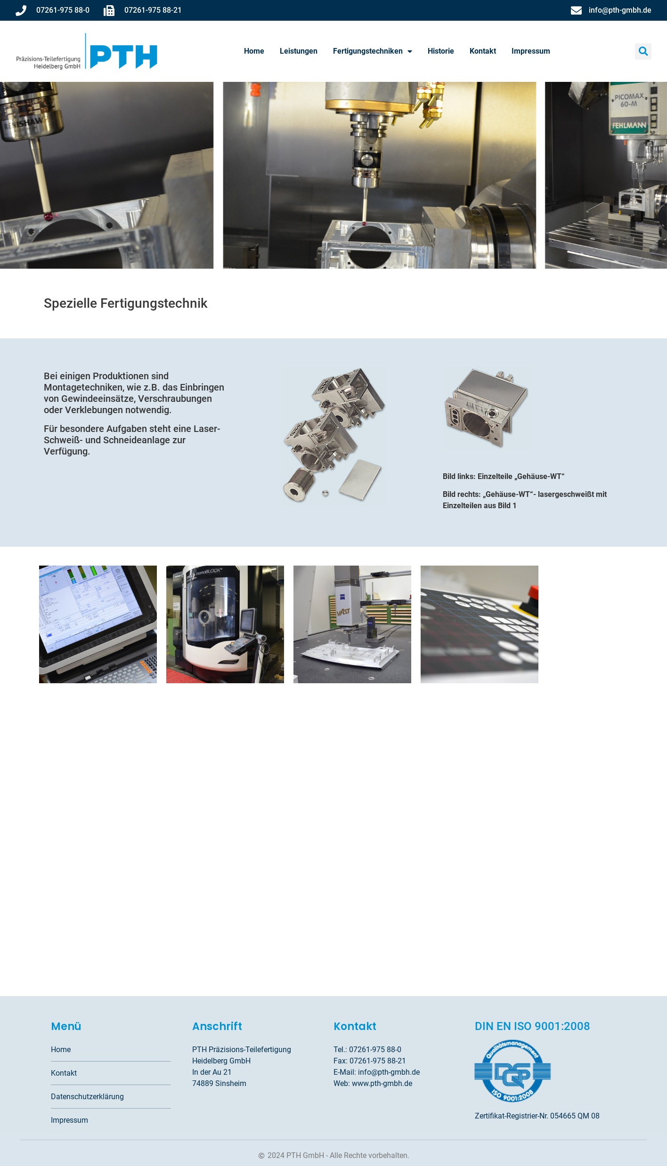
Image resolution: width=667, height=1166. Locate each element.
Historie (441, 51)
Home (254, 51)
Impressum (531, 51)
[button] (643, 51)
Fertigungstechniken (372, 51)
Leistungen (298, 51)
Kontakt (483, 51)
